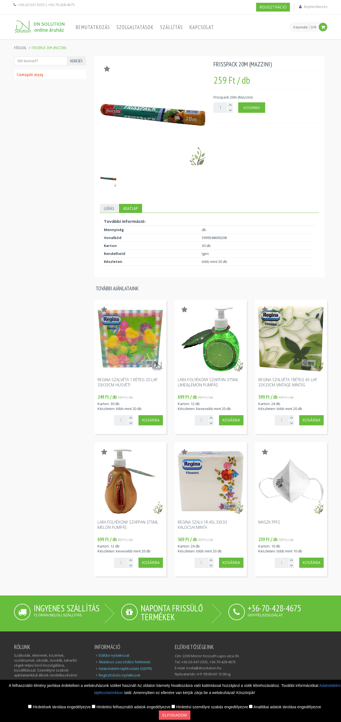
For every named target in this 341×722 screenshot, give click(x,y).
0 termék (300, 27)
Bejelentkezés (315, 6)
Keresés (76, 60)
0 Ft (313, 27)
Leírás (109, 208)
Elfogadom (174, 715)
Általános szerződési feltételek (125, 661)
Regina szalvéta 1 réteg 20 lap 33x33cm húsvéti (127, 382)
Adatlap (130, 208)
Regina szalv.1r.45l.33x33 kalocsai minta (202, 524)
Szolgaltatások (135, 27)
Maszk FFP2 (269, 522)
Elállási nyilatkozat (114, 655)
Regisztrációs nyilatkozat (119, 675)
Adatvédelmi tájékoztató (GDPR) (125, 668)
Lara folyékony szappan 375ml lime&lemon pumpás (208, 382)
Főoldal (20, 48)
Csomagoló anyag (30, 74)
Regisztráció (273, 7)
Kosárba (252, 107)
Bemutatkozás (93, 27)
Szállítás (171, 27)
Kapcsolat (201, 27)
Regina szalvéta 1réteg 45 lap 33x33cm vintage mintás (287, 382)
